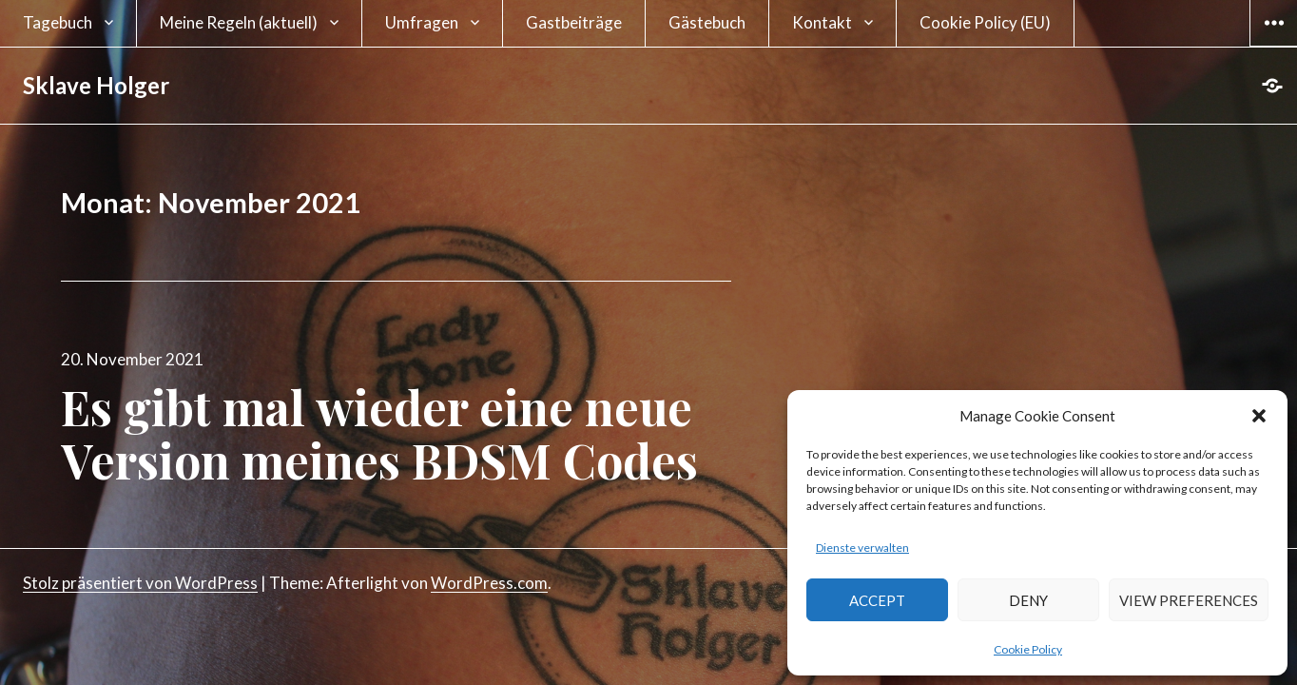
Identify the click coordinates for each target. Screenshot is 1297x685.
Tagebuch (57, 22)
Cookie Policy (1028, 649)
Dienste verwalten (862, 547)
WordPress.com (489, 583)
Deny (1028, 600)
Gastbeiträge (574, 22)
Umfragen (421, 22)
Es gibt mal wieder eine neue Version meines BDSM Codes (379, 433)
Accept (877, 600)
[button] (1258, 415)
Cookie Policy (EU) (985, 22)
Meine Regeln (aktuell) (239, 22)
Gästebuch (706, 22)
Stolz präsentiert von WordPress (140, 583)
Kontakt (822, 22)
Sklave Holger (96, 85)
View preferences (1188, 600)
